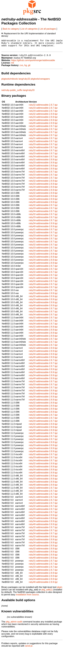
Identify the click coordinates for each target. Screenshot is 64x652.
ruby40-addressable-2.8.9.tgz (43, 125)
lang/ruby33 (24, 81)
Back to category (11, 29)
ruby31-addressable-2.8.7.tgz (43, 129)
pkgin (59, 590)
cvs (21, 68)
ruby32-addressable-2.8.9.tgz (43, 116)
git (29, 68)
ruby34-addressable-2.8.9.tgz (43, 122)
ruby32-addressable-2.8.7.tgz (43, 107)
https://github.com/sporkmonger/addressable (33, 63)
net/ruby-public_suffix (11, 93)
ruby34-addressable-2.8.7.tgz (43, 113)
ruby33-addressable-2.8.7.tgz (43, 110)
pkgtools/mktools (9, 81)
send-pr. (29, 648)
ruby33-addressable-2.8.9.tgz (43, 119)
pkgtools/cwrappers (40, 81)
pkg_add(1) (47, 592)
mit (12, 65)
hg (25, 68)
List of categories (29, 29)
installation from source (27, 597)
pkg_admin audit (14, 624)
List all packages (47, 29)
